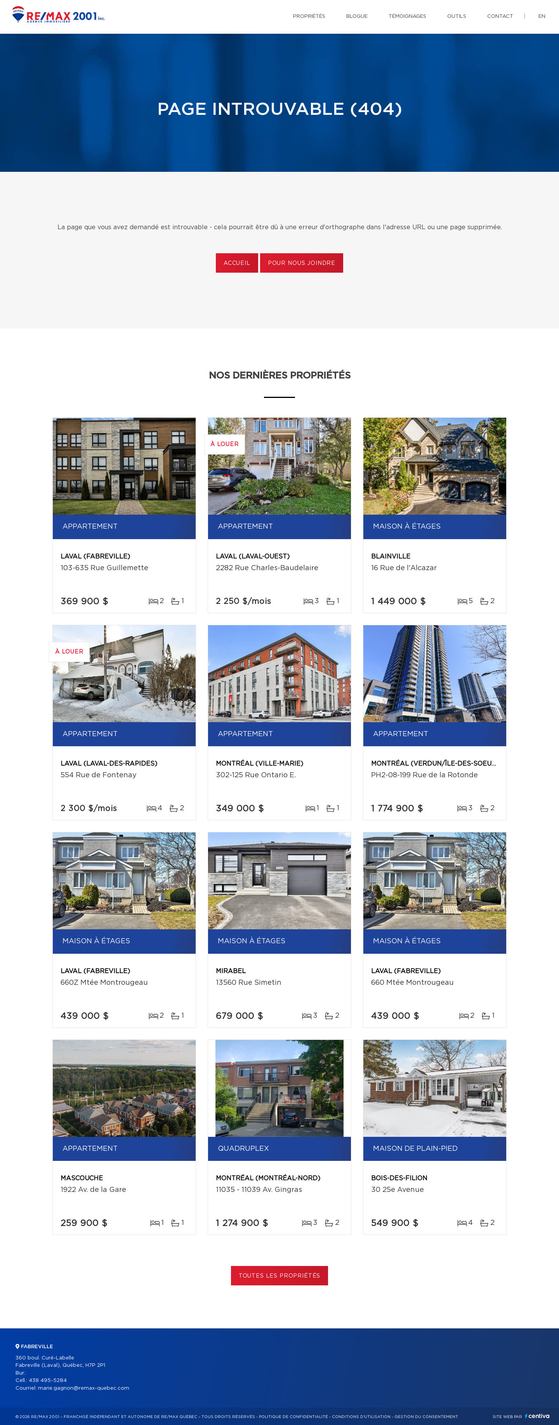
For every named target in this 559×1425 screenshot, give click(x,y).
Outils (456, 16)
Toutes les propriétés (280, 1276)
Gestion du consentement (426, 1417)
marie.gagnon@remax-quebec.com (83, 1388)
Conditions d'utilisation (361, 1417)
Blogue (357, 16)
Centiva (537, 1415)
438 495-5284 (48, 1380)
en (541, 16)
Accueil (237, 263)
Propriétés (309, 16)
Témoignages (407, 16)
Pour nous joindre (301, 263)
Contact (500, 16)
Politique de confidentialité (293, 1417)
